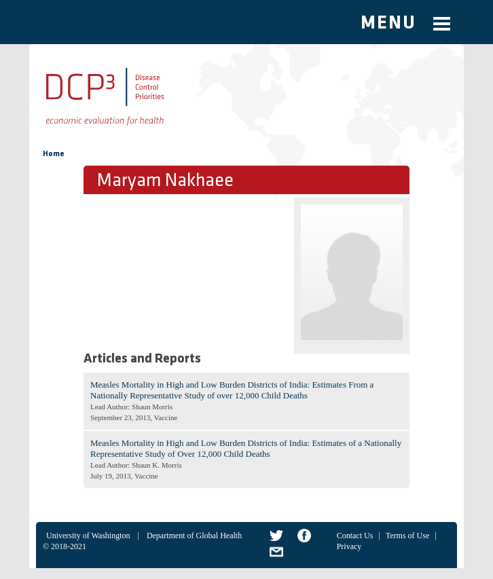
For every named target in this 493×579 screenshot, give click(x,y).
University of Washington (88, 535)
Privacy (349, 546)
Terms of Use (407, 535)
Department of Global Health (194, 535)
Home (54, 154)
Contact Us (355, 535)
